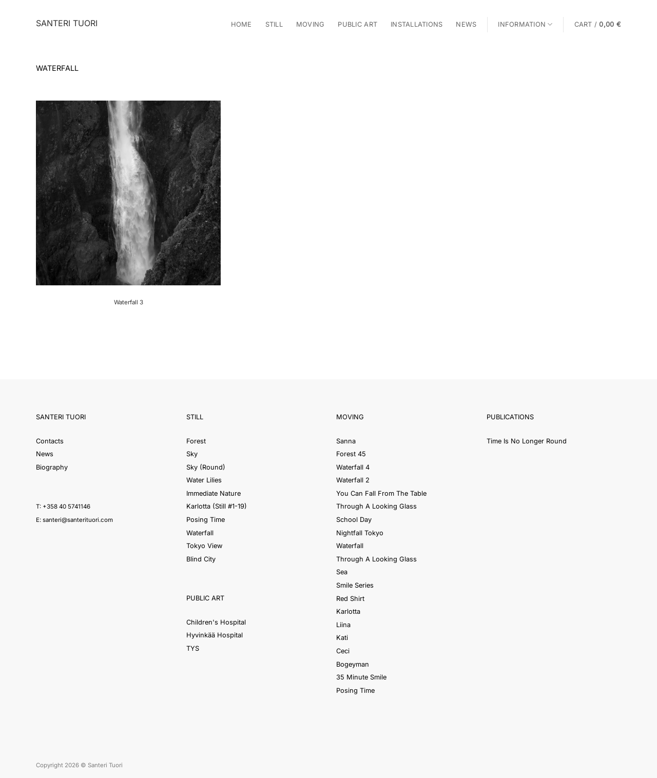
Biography (52, 467)
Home (241, 24)
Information (525, 24)
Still (274, 24)
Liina (343, 625)
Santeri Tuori (67, 23)
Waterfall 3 (128, 302)
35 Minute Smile (361, 677)
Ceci (343, 651)
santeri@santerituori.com (78, 519)
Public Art (357, 24)
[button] (597, 24)
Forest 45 (351, 454)
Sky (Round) (205, 467)
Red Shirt (350, 598)
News (466, 24)
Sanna (346, 441)
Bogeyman (352, 664)
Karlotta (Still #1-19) (216, 506)
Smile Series (355, 585)
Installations (416, 24)
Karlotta (348, 611)
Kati (342, 637)
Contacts (50, 441)
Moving (310, 24)
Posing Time (205, 519)
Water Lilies (204, 480)
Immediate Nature (213, 493)
